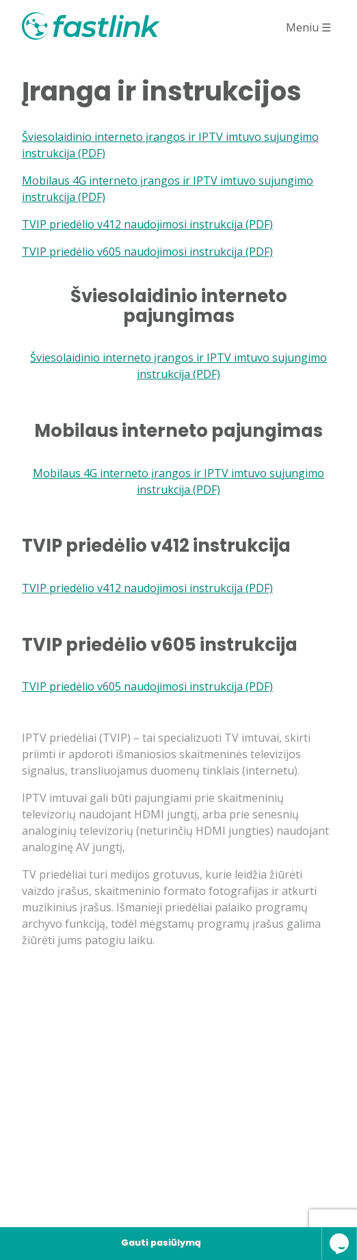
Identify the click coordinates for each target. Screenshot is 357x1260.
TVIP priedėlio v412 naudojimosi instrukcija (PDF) (147, 224)
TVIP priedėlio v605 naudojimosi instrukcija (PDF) (147, 251)
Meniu (308, 27)
